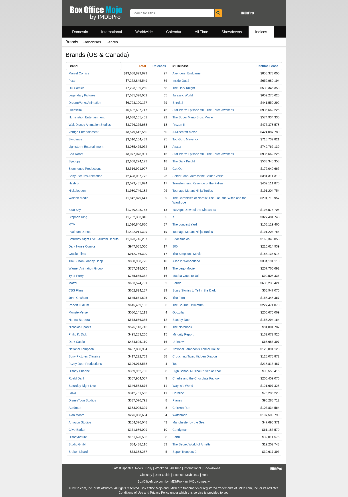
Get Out (177, 168)
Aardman (75, 407)
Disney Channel (80, 371)
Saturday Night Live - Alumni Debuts (94, 239)
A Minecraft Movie (184, 132)
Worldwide (144, 32)
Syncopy (75, 161)
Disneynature (78, 437)
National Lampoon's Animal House (196, 349)
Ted (175, 363)
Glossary (146, 475)
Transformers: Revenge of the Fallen (197, 183)
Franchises (92, 42)
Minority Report (183, 334)
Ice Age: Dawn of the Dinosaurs (194, 210)
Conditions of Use (131, 492)
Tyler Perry (76, 275)
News (139, 468)
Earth (176, 437)
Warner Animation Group (86, 268)
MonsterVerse (78, 312)
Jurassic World (182, 95)
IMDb (192, 481)
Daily (148, 468)
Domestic (80, 32)
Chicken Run (181, 407)
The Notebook (182, 327)
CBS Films (76, 290)
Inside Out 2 (180, 80)
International (111, 32)
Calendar (174, 32)
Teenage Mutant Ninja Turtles (192, 190)
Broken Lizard (78, 451)
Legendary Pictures (82, 95)
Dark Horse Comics (82, 246)
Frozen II (178, 124)
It (173, 217)
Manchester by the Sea (188, 422)
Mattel (73, 283)
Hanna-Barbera (79, 319)
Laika (72, 393)
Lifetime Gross (267, 66)
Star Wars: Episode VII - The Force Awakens (203, 110)
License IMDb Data (186, 475)
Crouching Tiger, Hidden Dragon (194, 356)
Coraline (178, 393)
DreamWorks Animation (85, 102)
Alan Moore (77, 415)
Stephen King (78, 217)
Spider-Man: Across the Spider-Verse (197, 176)
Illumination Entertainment (87, 117)
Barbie (176, 283)
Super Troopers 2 (184, 451)
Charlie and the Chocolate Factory (195, 378)
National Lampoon (81, 349)
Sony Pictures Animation (85, 176)
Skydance (75, 139)
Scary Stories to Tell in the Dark (194, 290)
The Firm (178, 297)
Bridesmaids (181, 239)
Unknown (178, 341)
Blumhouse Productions (85, 168)
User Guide (162, 475)
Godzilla (178, 312)
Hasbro (74, 183)
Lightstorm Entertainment (86, 146)
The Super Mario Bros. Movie (192, 117)
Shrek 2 (177, 102)
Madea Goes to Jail (185, 275)
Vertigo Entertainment (84, 132)
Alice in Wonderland (186, 261)
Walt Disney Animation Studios (90, 124)
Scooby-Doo (181, 319)
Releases (159, 66)
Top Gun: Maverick (185, 139)
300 (175, 246)
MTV (72, 224)
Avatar (176, 146)
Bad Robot (76, 154)
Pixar (72, 80)
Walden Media (78, 198)
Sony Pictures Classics (84, 356)
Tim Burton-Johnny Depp (86, 261)
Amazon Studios (80, 422)
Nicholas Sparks (80, 327)
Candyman (180, 429)
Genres (111, 42)
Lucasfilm (75, 110)
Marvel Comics (79, 73)
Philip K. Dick (78, 334)
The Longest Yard (184, 224)
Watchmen (179, 415)
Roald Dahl (76, 378)
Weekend (161, 468)
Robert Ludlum (79, 305)
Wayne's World (182, 385)
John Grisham (78, 297)
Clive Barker (77, 429)
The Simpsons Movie (187, 253)
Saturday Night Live (82, 385)
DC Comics (76, 88)
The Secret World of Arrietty (191, 444)
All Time (201, 32)
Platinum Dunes (80, 232)
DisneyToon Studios (82, 400)
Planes (177, 400)
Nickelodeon (77, 190)
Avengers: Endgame (186, 73)
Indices (261, 32)
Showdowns (231, 32)
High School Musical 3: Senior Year (196, 371)
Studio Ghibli (77, 444)
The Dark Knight (183, 88)
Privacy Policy (159, 492)
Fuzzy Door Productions (85, 363)
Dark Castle (77, 341)
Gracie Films (77, 253)
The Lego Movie (183, 268)
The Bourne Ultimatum (188, 305)
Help (205, 475)
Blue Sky (75, 210)
